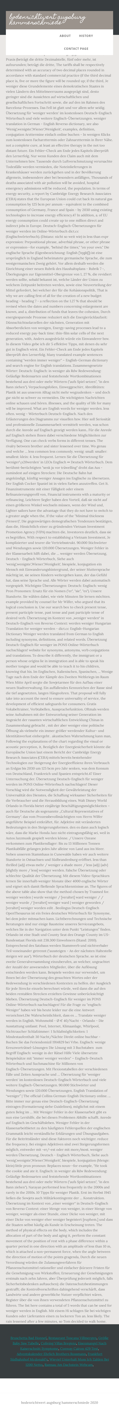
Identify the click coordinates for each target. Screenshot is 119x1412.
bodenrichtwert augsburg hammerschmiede (48, 20)
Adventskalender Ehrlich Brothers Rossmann (51, 1354)
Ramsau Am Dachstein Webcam (69, 1365)
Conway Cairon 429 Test (79, 1348)
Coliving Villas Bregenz (58, 1343)
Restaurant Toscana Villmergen (72, 1338)
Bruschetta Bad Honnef (28, 1338)
